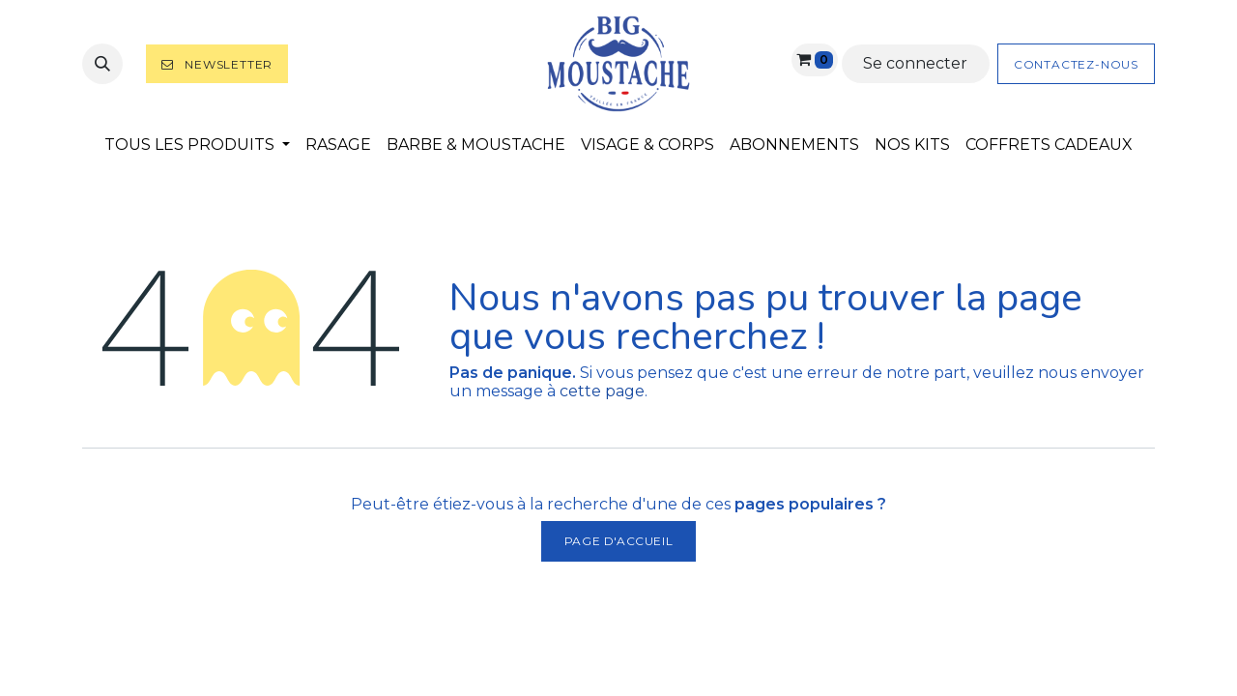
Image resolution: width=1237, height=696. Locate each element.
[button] (102, 64)
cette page (602, 391)
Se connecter (915, 63)
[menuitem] (197, 144)
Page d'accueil (618, 541)
